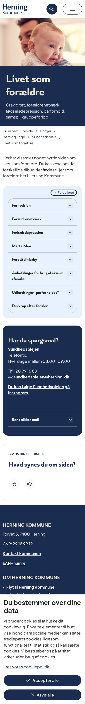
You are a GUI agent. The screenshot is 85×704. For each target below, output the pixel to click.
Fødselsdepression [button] (27, 232)
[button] (72, 9)
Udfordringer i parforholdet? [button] (35, 292)
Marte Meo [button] (21, 245)
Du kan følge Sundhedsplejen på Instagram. (39, 389)
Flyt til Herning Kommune (30, 587)
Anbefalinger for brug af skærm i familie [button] (37, 275)
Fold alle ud (66, 192)
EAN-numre (14, 563)
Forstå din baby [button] (24, 259)
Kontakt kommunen (22, 553)
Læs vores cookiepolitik (26, 666)
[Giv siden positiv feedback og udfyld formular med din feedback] (14, 484)
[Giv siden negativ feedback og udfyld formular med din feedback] (29, 484)
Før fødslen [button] (21, 205)
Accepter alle (45, 680)
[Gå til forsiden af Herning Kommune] (23, 9)
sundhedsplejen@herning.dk (41, 376)
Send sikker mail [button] (25, 419)
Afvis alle (45, 694)
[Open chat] (51, 9)
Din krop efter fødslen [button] (30, 305)
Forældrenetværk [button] (26, 218)
